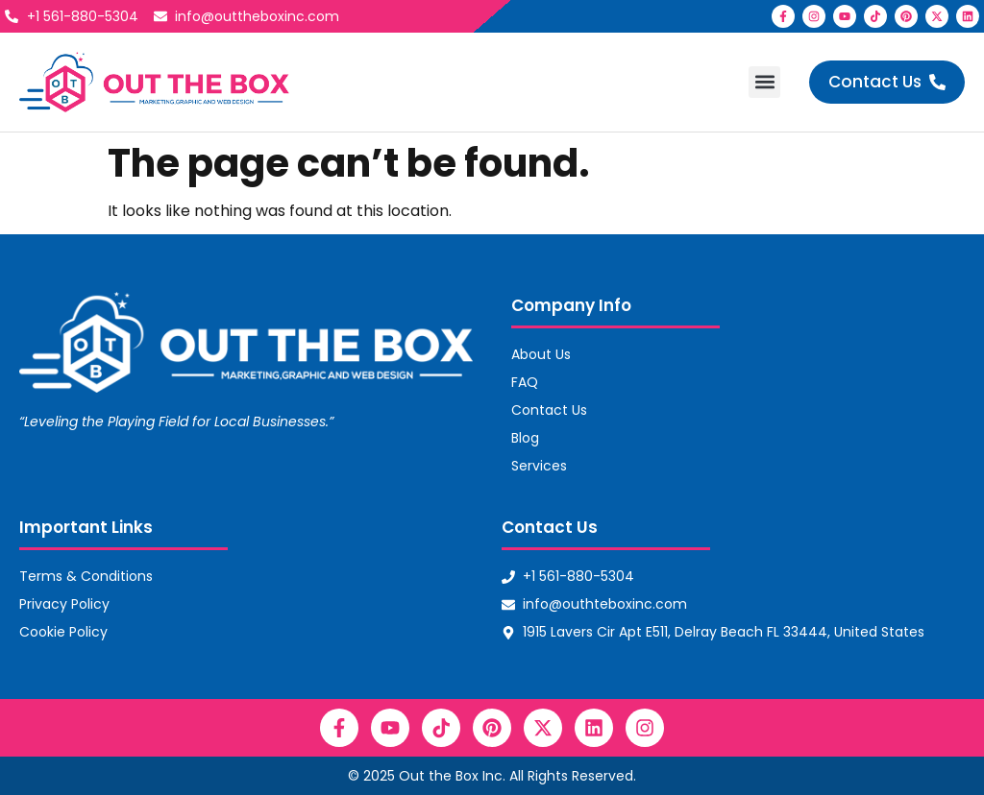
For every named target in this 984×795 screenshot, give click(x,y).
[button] (764, 82)
